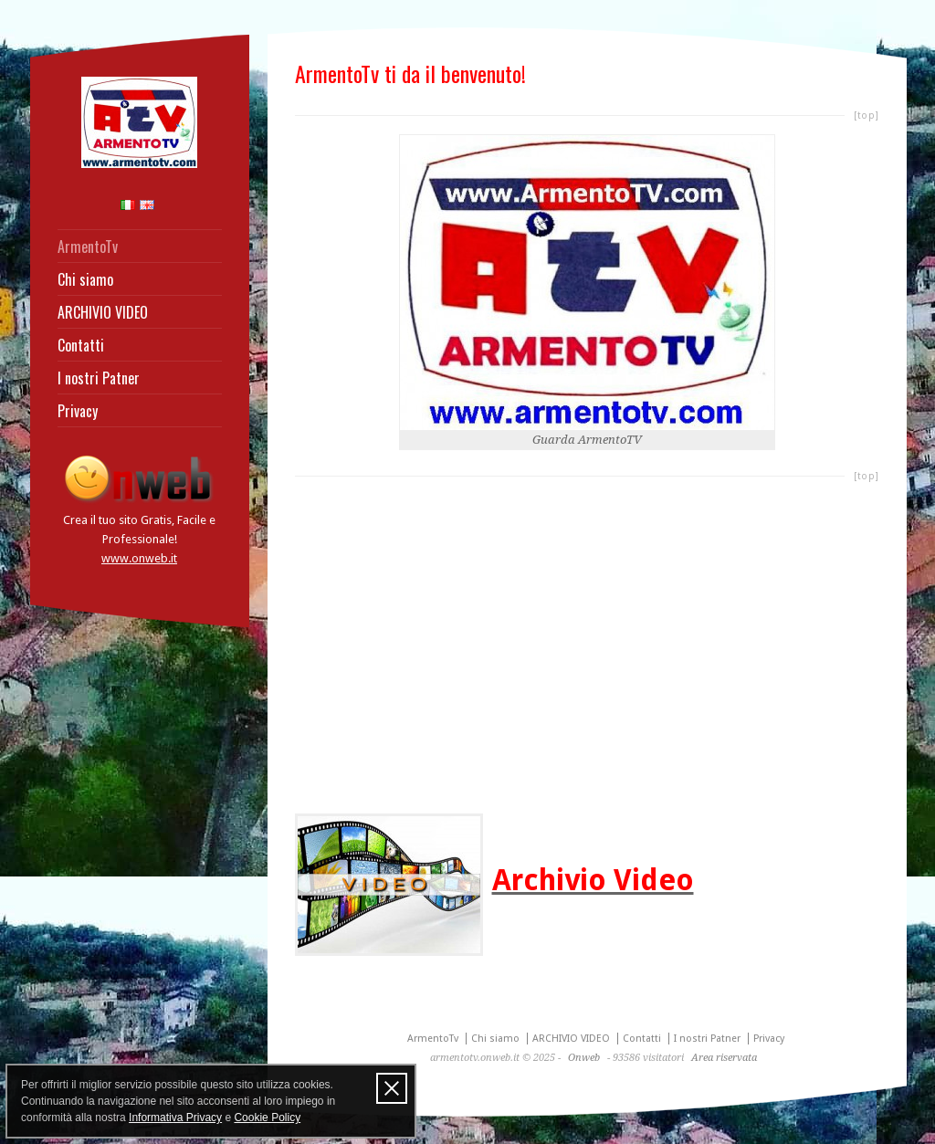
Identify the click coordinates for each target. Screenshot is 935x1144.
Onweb (584, 1058)
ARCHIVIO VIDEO (103, 312)
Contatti (81, 345)
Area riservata (724, 1058)
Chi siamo (85, 279)
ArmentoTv (88, 246)
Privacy (78, 411)
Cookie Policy (267, 1117)
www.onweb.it (139, 558)
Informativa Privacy (175, 1117)
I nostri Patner (99, 378)
